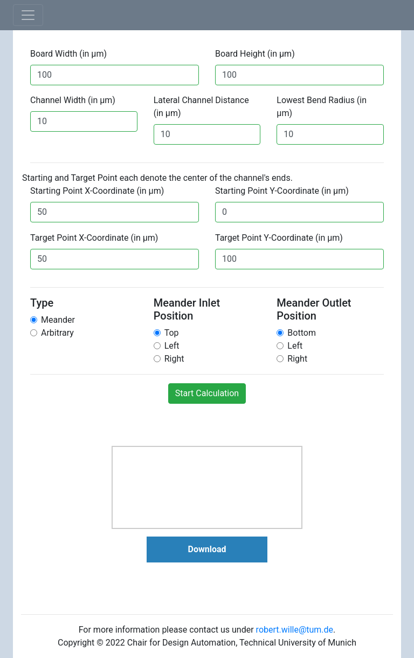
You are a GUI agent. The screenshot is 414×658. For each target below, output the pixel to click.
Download (207, 549)
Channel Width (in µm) (72, 100)
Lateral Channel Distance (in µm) (201, 106)
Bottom (301, 333)
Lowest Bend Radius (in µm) (322, 106)
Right (174, 359)
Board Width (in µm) (68, 54)
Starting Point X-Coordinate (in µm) (97, 191)
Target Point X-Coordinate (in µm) (94, 238)
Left (172, 346)
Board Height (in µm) (255, 54)
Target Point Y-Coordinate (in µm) (279, 238)
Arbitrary (57, 333)
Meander (58, 320)
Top (171, 333)
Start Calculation (207, 393)
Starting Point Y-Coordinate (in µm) (282, 191)
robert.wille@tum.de (294, 630)
